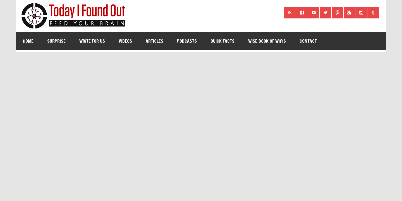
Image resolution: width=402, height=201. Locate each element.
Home (28, 41)
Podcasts (187, 41)
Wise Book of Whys (267, 41)
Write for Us (92, 41)
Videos (125, 41)
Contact (308, 41)
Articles (154, 41)
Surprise (56, 41)
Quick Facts (222, 41)
